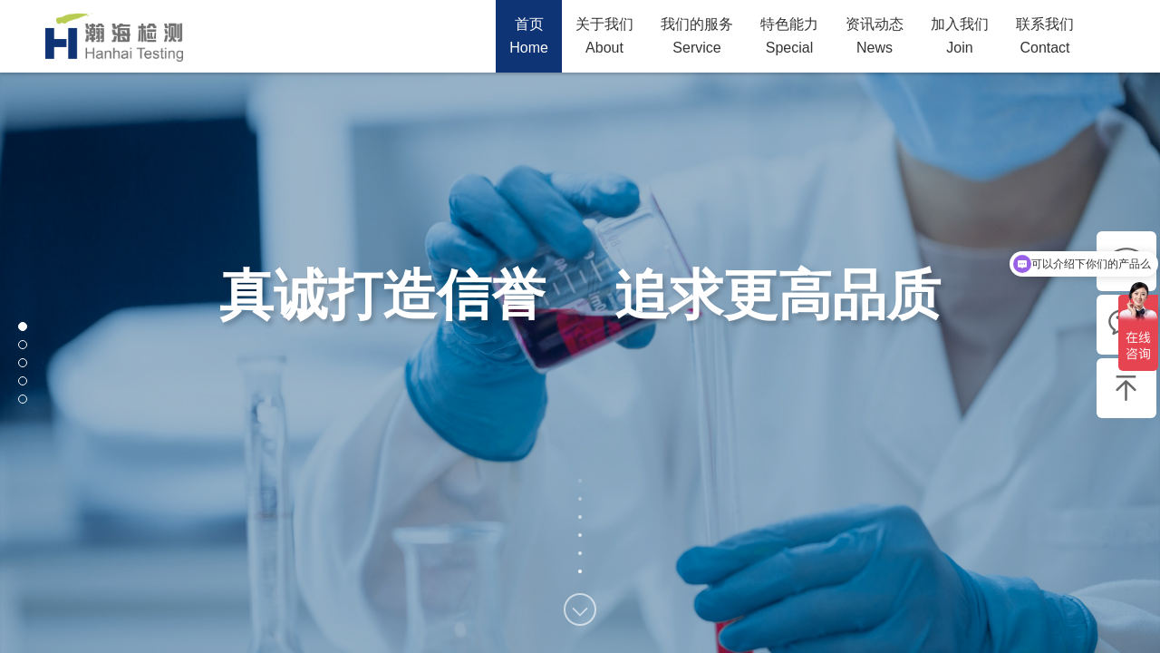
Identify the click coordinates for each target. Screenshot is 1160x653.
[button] (22, 326)
